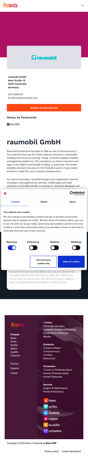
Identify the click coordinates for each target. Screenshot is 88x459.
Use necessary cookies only (43, 262)
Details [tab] (44, 202)
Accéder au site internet (44, 107)
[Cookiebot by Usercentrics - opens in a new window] (72, 193)
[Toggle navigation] (82, 6)
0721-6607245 (15, 94)
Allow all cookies (71, 261)
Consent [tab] (15, 202)
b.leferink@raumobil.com (23, 97)
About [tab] (73, 202)
